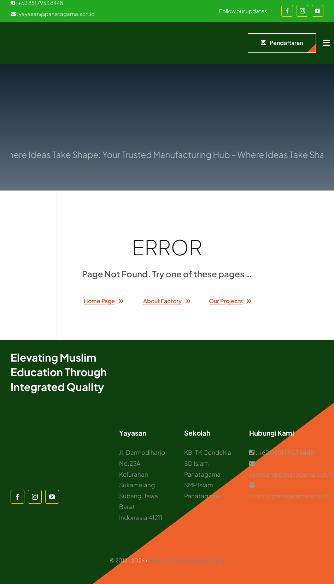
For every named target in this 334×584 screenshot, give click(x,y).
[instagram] (302, 11)
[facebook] (287, 11)
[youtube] (317, 11)
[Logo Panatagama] (25, 32)
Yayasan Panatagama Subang (186, 560)
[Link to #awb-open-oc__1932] (326, 43)
